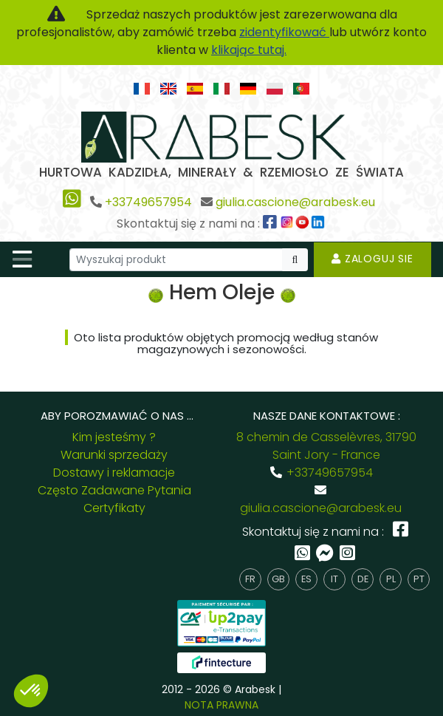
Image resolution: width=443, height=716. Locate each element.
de (362, 579)
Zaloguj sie (372, 258)
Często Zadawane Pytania (114, 490)
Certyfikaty (114, 508)
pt (419, 579)
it (334, 579)
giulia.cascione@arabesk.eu (295, 202)
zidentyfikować (284, 32)
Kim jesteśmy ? (114, 437)
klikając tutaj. (248, 49)
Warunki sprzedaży (114, 454)
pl (391, 579)
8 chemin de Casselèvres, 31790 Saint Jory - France (326, 446)
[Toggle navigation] (22, 259)
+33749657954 (148, 202)
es (306, 579)
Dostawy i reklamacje (114, 472)
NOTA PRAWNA (221, 705)
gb (278, 579)
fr (250, 579)
